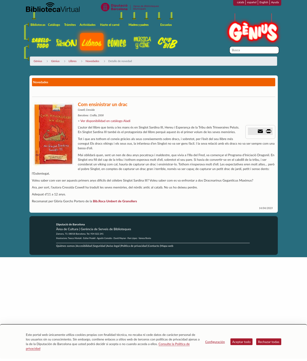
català (240, 2)
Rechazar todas (268, 342)
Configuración (215, 342)
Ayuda (275, 2)
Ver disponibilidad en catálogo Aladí (105, 121)
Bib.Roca (99, 201)
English (263, 2)
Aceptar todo (241, 342)
